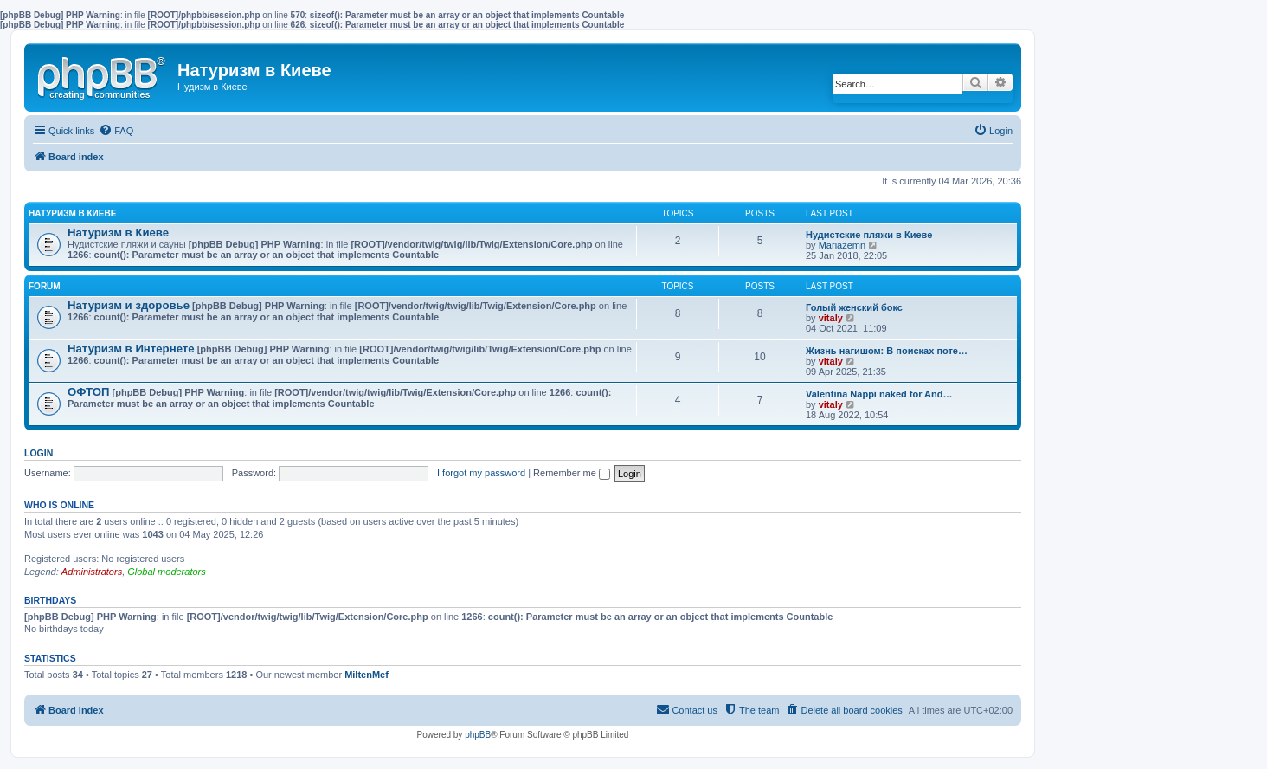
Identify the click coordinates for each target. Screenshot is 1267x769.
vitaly (831, 318)
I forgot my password (481, 473)
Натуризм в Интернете (131, 348)
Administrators (91, 571)
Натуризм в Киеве (72, 213)
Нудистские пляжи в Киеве (869, 234)
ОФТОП (88, 391)
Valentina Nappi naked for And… (879, 394)
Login (38, 453)
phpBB (478, 735)
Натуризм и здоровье (129, 305)
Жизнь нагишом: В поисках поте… (887, 351)
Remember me (571, 473)
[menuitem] (116, 130)
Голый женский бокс (854, 307)
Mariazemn (842, 245)
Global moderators (166, 571)
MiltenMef (366, 674)
